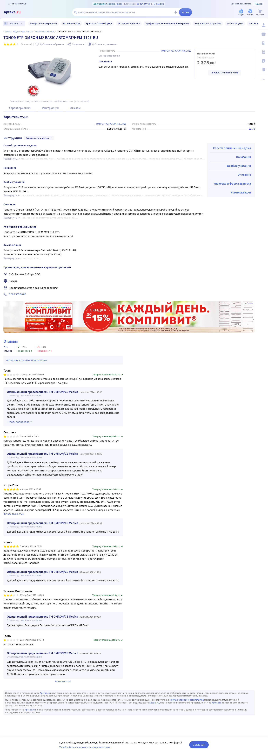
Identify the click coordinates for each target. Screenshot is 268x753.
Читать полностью (13, 513)
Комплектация (241, 192)
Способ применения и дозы (232, 148)
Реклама (250, 303)
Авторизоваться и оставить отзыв (26, 360)
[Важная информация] (263, 60)
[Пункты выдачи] (263, 69)
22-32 (252, 128)
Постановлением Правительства (187, 699)
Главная (7, 31)
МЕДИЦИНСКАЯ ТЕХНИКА (23, 31)
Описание (244, 175)
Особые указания (239, 166)
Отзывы (75, 108)
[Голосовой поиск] (175, 12)
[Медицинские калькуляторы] (263, 51)
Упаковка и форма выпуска (232, 183)
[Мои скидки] (263, 34)
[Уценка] (250, 12)
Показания (243, 157)
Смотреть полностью (39, 138)
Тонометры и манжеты (45, 31)
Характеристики (20, 108)
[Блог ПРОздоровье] (263, 43)
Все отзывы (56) (63, 681)
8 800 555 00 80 (17, 294)
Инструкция (50, 108)
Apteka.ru (45, 692)
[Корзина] (260, 12)
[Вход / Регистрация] (263, 25)
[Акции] (241, 12)
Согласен (199, 745)
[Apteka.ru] (15, 12)
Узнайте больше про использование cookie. (85, 747)
